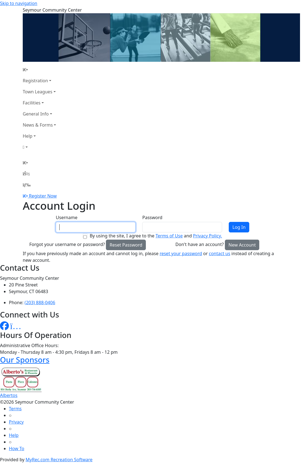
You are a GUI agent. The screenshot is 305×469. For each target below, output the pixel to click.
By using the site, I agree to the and (156, 236)
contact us (219, 253)
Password (152, 217)
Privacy (16, 422)
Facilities (31, 103)
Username (66, 217)
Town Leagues (37, 92)
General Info (36, 114)
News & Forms (38, 125)
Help (27, 136)
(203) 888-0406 (40, 302)
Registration (35, 81)
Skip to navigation (18, 3)
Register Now (43, 196)
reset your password (181, 253)
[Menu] (26, 184)
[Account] (39, 147)
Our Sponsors (24, 360)
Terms (15, 409)
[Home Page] (39, 69)
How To (16, 448)
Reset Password (126, 245)
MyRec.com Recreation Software (59, 460)
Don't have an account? (200, 244)
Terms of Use (169, 236)
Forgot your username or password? (67, 244)
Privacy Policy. (207, 236)
